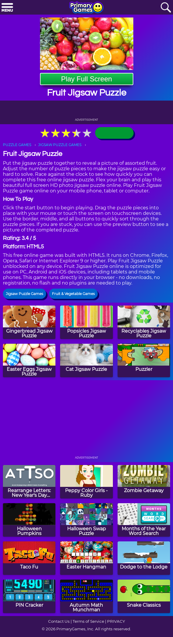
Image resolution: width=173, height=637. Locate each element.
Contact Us (59, 621)
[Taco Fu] (29, 558)
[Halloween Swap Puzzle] (86, 520)
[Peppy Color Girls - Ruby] (86, 482)
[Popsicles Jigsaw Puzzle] (86, 322)
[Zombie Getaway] (144, 482)
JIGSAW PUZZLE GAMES (59, 145)
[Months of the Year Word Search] (144, 520)
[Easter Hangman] (86, 558)
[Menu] (7, 7)
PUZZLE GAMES (17, 145)
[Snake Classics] (144, 596)
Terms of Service (88, 621)
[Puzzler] (144, 360)
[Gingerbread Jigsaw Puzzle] (29, 322)
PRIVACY (116, 621)
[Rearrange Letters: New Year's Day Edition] (29, 482)
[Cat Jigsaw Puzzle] (86, 360)
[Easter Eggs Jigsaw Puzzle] (29, 360)
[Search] (166, 7)
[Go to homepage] (86, 8)
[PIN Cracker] (29, 596)
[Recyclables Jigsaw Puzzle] (144, 322)
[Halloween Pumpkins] (29, 520)
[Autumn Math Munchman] (86, 596)
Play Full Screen (86, 79)
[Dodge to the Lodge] (144, 558)
